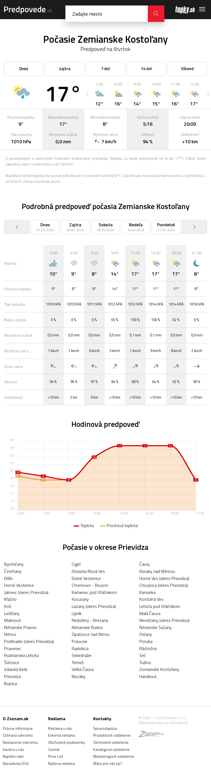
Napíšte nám (13, 756)
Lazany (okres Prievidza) (94, 606)
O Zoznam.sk (15, 718)
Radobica (80, 648)
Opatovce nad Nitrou (91, 634)
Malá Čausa (149, 613)
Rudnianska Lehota (21, 655)
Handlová (147, 676)
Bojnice (10, 683)
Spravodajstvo (105, 728)
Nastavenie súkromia (20, 742)
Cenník (54, 749)
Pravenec (12, 648)
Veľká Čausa (83, 669)
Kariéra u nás (13, 749)
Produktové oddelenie (112, 735)
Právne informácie (18, 728)
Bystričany (14, 564)
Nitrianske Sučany (155, 627)
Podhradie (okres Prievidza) (29, 641)
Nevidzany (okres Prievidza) (164, 620)
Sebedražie (81, 655)
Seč (142, 655)
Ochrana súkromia (18, 735)
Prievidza (12, 676)
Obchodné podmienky (66, 742)
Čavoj (144, 564)
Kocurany (80, 599)
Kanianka (147, 592)
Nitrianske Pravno (20, 627)
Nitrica (10, 634)
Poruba (145, 641)
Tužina (145, 662)
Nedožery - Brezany (90, 620)
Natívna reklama (61, 763)
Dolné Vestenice (86, 578)
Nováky (78, 676)
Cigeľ (76, 564)
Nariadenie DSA (16, 763)
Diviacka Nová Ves (88, 571)
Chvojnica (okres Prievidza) (163, 585)
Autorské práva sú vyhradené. (163, 722)
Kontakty (102, 718)
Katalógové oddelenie (111, 749)
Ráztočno (148, 648)
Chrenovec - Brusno (90, 585)
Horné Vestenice (19, 585)
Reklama (56, 718)
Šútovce (11, 662)
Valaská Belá (15, 669)
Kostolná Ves (151, 599)
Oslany (145, 634)
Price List (55, 756)
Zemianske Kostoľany (159, 669)
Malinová (12, 620)
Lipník (77, 613)
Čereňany (12, 571)
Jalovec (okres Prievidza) (26, 592)
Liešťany (12, 613)
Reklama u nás (60, 728)
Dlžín (8, 578)
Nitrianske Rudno (87, 627)
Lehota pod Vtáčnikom (159, 606)
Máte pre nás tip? (107, 763)
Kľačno (10, 599)
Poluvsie (79, 641)
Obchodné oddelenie (111, 742)
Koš (7, 606)
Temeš (78, 662)
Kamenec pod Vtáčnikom (94, 592)
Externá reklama (61, 735)
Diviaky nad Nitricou (157, 571)
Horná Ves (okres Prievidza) (164, 578)
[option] (99, 94)
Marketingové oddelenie (113, 756)
